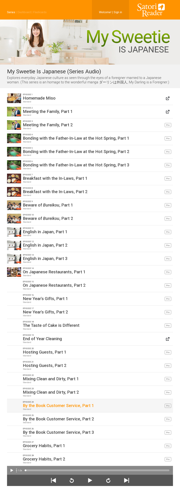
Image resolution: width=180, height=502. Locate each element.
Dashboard (24, 12)
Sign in (118, 12)
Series (11, 12)
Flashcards (40, 12)
